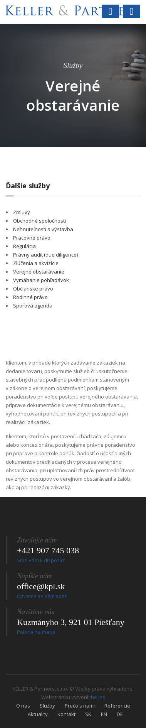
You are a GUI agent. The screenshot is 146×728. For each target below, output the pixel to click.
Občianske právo (33, 288)
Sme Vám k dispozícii (41, 560)
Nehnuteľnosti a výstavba (43, 229)
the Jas (97, 697)
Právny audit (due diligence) (45, 254)
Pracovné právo (31, 237)
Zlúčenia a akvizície (36, 263)
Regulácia (24, 246)
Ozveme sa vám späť (42, 596)
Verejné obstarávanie (38, 271)
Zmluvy (21, 212)
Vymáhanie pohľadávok (41, 280)
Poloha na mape (36, 631)
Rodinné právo (30, 297)
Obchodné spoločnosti (39, 220)
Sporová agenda (32, 305)
